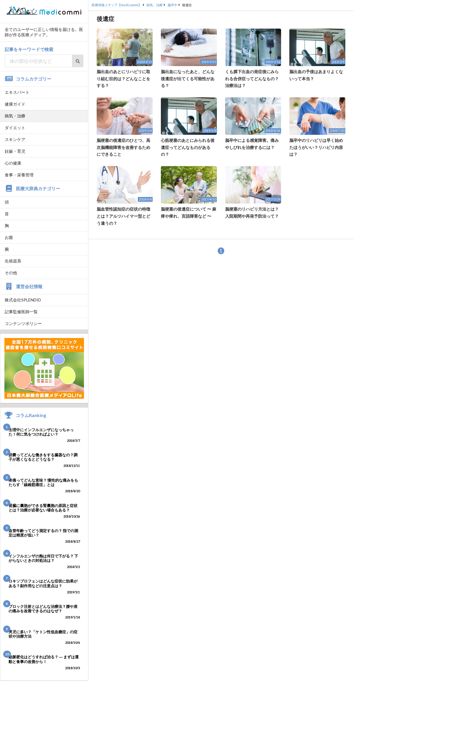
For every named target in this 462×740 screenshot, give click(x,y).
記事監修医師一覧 (21, 311)
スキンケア (15, 139)
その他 (11, 272)
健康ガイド (15, 103)
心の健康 (13, 162)
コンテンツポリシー (23, 323)
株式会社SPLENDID (23, 299)
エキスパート (17, 92)
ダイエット (15, 127)
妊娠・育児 (15, 151)
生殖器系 (13, 260)
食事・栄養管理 (19, 174)
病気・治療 (15, 115)
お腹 (9, 237)
